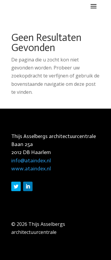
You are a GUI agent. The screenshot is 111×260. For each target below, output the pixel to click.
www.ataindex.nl (31, 168)
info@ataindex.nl (31, 160)
